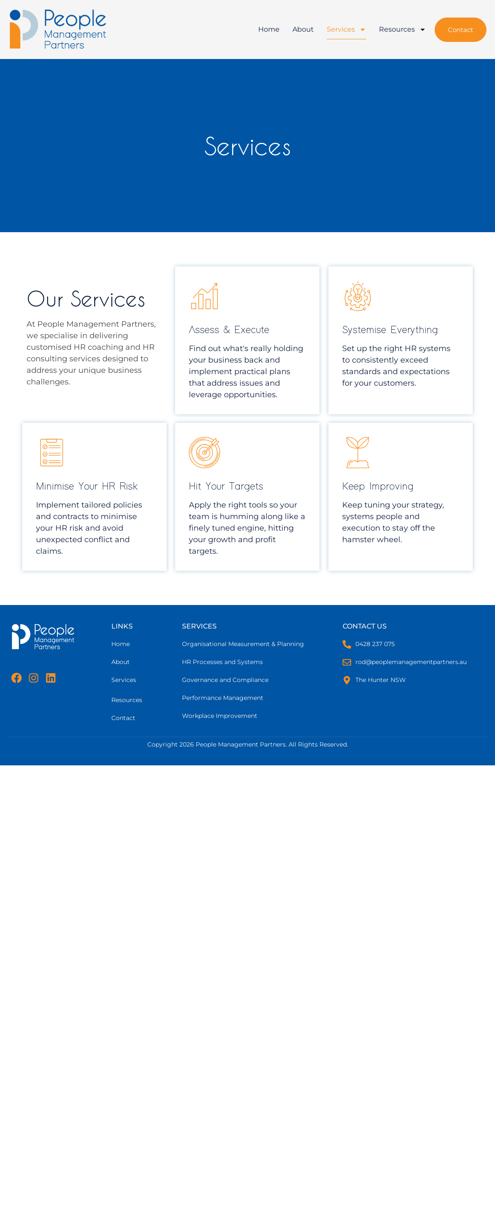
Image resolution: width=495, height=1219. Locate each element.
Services (346, 29)
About (303, 29)
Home (269, 29)
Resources (402, 29)
